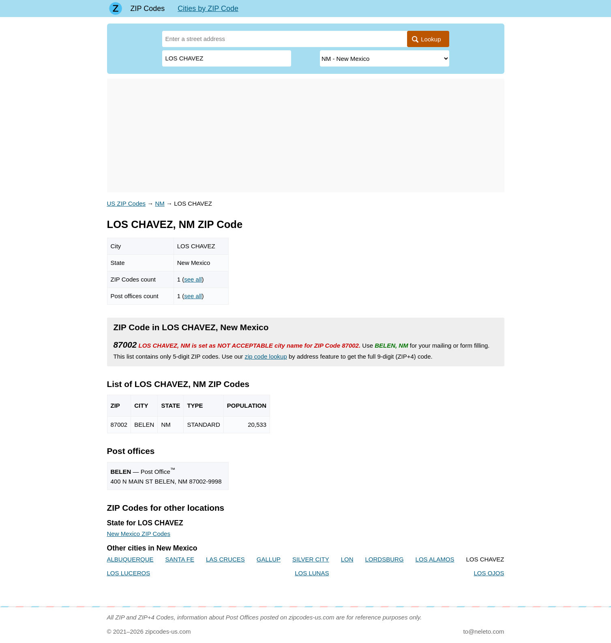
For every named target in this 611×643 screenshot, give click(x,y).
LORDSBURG (384, 559)
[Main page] (115, 8)
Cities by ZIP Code (208, 8)
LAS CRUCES (225, 559)
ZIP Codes (148, 8)
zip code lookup (266, 356)
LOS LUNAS (312, 573)
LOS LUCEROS (128, 573)
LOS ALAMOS (435, 559)
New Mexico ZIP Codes (138, 533)
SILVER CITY (310, 559)
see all (193, 279)
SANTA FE (179, 559)
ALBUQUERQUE (130, 559)
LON (347, 559)
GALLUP (269, 559)
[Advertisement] (305, 135)
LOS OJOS (489, 573)
